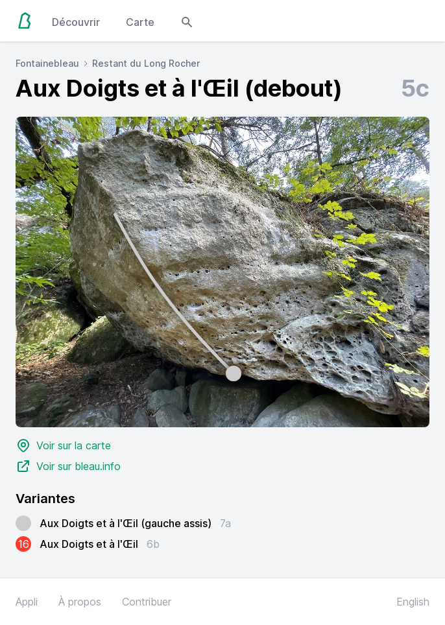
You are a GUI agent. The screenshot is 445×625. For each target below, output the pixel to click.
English (412, 601)
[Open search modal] (187, 21)
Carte (140, 22)
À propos (79, 601)
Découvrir (76, 22)
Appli (27, 601)
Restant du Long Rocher (146, 63)
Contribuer (146, 601)
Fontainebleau (47, 63)
